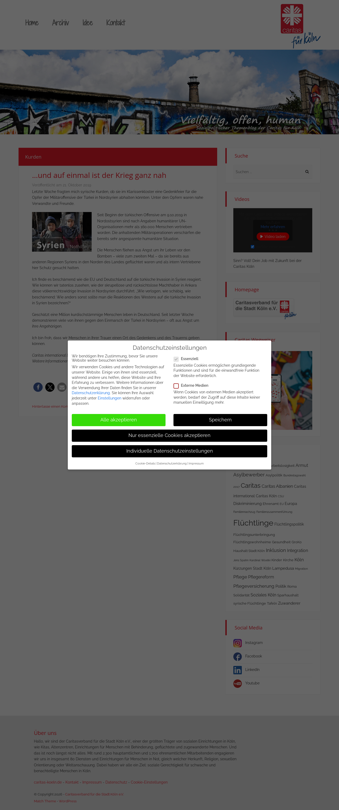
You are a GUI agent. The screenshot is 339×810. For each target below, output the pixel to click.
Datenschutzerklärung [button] (172, 463)
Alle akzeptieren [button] (118, 419)
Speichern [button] (220, 419)
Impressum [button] (196, 463)
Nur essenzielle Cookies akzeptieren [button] (169, 435)
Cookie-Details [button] (145, 463)
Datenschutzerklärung (91, 393)
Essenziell (187, 359)
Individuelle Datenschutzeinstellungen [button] (169, 451)
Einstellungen (109, 398)
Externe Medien (192, 385)
